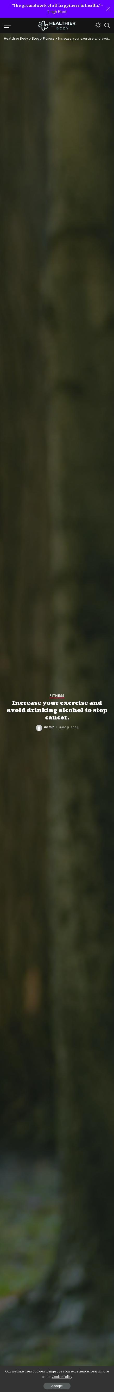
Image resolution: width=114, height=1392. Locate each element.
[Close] (108, 8)
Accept (57, 1386)
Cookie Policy (62, 1377)
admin (49, 727)
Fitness (56, 696)
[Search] (107, 25)
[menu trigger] (9, 25)
